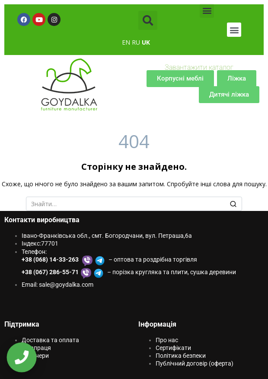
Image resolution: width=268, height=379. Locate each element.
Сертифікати (173, 347)
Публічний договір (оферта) (194, 363)
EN (126, 42)
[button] (147, 20)
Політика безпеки (181, 355)
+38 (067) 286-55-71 (50, 272)
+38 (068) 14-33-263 (51, 259)
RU (136, 42)
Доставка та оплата (50, 340)
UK (146, 42)
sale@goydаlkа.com (66, 284)
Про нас (167, 340)
